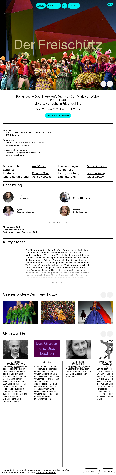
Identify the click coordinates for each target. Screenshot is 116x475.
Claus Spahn (95, 176)
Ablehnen (108, 471)
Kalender (53, 6)
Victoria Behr (40, 173)
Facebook (12, 444)
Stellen (58, 444)
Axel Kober (39, 166)
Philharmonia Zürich (12, 227)
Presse (58, 441)
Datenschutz (58, 455)
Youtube (14, 448)
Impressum (57, 451)
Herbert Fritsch (97, 166)
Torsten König (96, 173)
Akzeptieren (91, 471)
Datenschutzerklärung (46, 472)
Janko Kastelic (42, 176)
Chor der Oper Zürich (13, 230)
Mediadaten (58, 448)
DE (110, 4)
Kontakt (58, 437)
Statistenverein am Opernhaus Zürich (21, 232)
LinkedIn (24, 448)
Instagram (23, 444)
